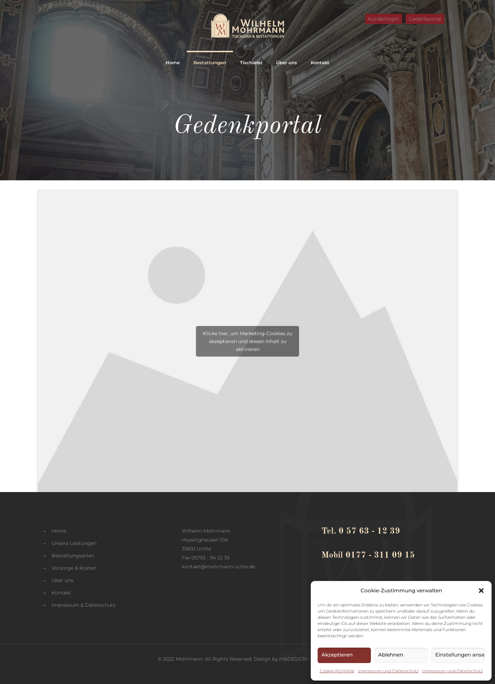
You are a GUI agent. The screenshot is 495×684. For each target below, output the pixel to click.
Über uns (62, 580)
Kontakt (61, 593)
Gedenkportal (425, 18)
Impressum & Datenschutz (84, 605)
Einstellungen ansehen (460, 654)
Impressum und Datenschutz (388, 670)
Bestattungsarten (73, 555)
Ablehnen (390, 654)
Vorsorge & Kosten (74, 568)
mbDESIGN (293, 659)
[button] (481, 590)
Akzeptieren (337, 654)
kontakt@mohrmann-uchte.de (218, 566)
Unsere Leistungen (74, 543)
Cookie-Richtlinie (337, 670)
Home (59, 531)
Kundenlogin (383, 18)
